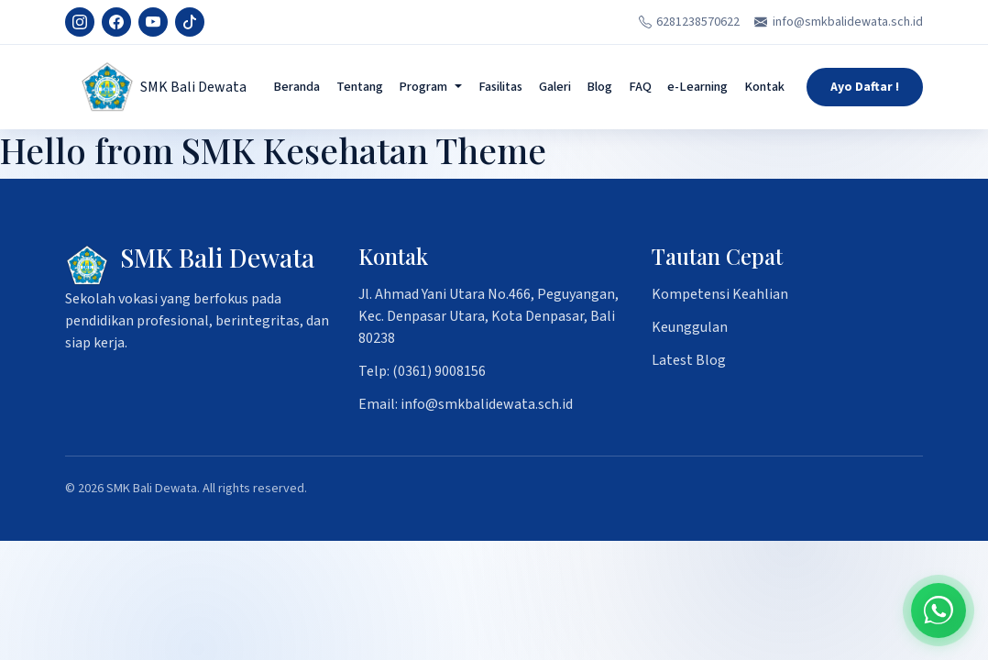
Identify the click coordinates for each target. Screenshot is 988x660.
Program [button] (423, 86)
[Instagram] (79, 22)
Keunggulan (690, 327)
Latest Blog (689, 360)
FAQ (640, 86)
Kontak (764, 86)
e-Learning (697, 86)
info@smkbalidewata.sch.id (838, 22)
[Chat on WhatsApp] (938, 610)
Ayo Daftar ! (864, 87)
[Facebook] (116, 22)
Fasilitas (500, 86)
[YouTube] (153, 22)
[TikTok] (189, 22)
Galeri (555, 86)
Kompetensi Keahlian (720, 294)
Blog (599, 86)
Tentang (359, 86)
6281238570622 (690, 22)
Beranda (296, 86)
